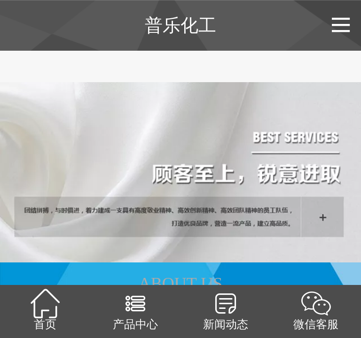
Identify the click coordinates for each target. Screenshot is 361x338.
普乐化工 (180, 25)
